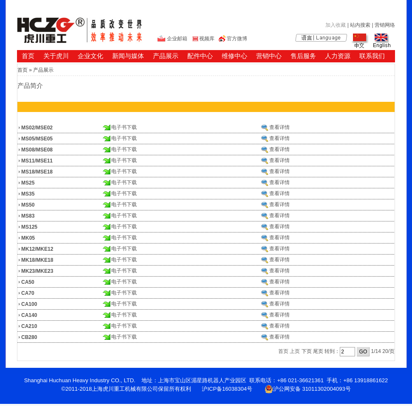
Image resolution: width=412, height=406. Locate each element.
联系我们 (372, 55)
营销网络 (385, 25)
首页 (28, 55)
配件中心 (200, 55)
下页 (307, 351)
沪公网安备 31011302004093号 (308, 389)
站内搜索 (360, 25)
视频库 (206, 39)
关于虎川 (56, 55)
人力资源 (337, 55)
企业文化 (90, 55)
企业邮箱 (177, 39)
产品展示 (165, 55)
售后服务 (303, 55)
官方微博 (237, 39)
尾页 (318, 351)
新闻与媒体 (128, 55)
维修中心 (234, 55)
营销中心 (269, 55)
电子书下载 (124, 127)
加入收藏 (335, 25)
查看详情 (279, 127)
